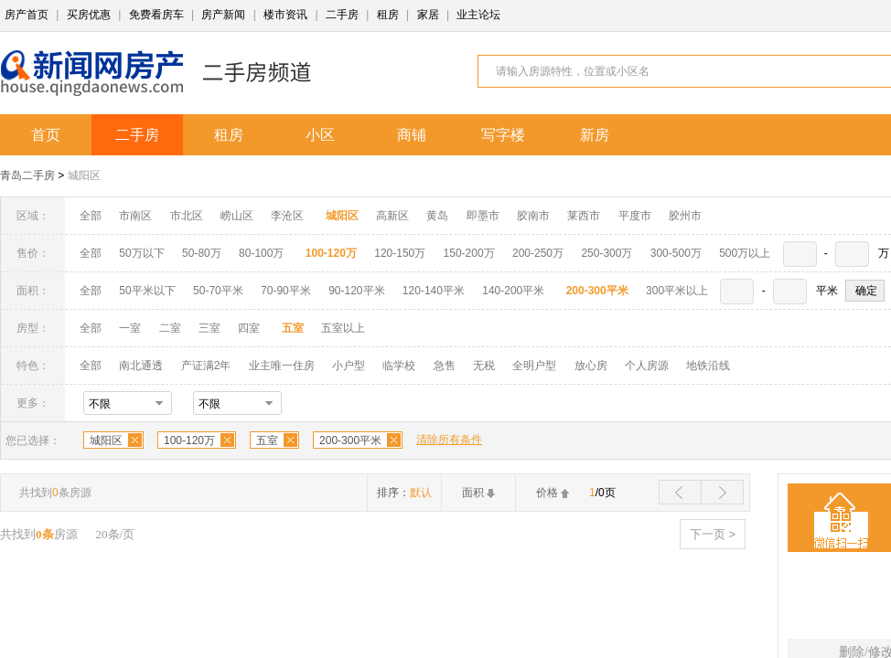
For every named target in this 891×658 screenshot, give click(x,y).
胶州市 (685, 215)
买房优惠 (89, 14)
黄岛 (437, 215)
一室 (130, 328)
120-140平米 (434, 290)
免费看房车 (156, 14)
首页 (45, 135)
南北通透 (141, 365)
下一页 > (712, 534)
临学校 (398, 365)
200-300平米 (350, 440)
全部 (91, 215)
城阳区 (84, 175)
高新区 (392, 215)
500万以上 (744, 253)
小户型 (348, 365)
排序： (404, 492)
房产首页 (26, 14)
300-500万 (676, 253)
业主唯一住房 (282, 365)
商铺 (411, 135)
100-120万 (189, 440)
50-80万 (201, 253)
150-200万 (469, 253)
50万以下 (141, 253)
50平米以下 (147, 290)
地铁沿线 (708, 365)
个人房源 (647, 365)
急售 (445, 365)
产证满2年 (206, 365)
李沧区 (287, 215)
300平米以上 (677, 290)
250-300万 (606, 253)
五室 (267, 440)
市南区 (135, 215)
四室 (249, 328)
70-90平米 (286, 290)
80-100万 (261, 253)
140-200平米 (513, 290)
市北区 (186, 215)
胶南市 (533, 215)
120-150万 (399, 253)
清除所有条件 (449, 439)
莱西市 (583, 215)
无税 (484, 365)
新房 (594, 135)
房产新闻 (223, 14)
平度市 (634, 215)
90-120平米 (356, 290)
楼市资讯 (285, 14)
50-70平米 (218, 290)
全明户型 (534, 365)
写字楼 (503, 135)
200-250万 (538, 253)
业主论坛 (478, 14)
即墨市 (483, 215)
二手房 (342, 14)
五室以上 (343, 328)
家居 (428, 14)
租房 (388, 14)
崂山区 (236, 215)
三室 (209, 328)
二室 (171, 328)
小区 (320, 135)
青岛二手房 (27, 175)
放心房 (590, 365)
